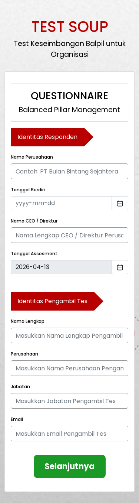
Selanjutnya (69, 466)
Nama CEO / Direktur (34, 221)
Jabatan (20, 386)
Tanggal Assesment (34, 253)
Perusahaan (24, 354)
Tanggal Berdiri (28, 189)
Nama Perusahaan (32, 157)
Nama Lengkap (27, 321)
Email (17, 419)
